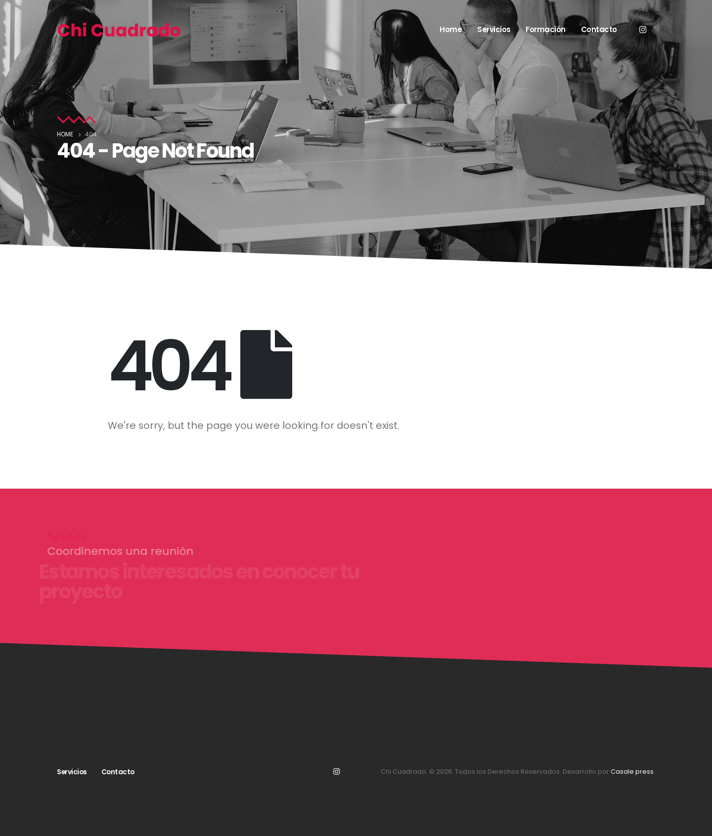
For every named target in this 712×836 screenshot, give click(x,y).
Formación (546, 29)
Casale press (632, 771)
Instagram (336, 771)
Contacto (599, 29)
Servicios (494, 29)
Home (451, 29)
